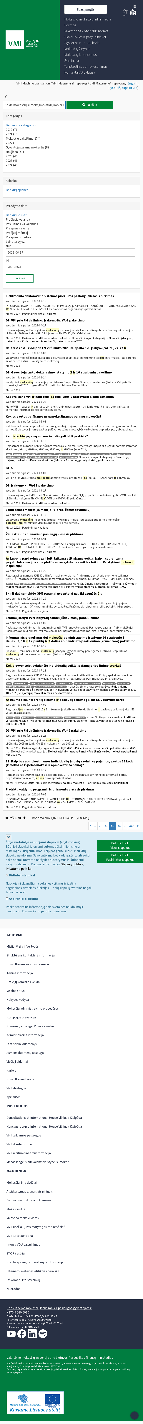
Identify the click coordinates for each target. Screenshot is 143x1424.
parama (17, 454)
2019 (12, 129)
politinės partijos (122, 454)
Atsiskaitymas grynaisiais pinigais (29, 1191)
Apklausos (13, 1097)
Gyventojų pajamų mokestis (28, 147)
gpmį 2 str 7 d (123, 683)
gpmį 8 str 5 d (109, 683)
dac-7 (9, 584)
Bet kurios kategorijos (21, 125)
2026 (17, 338)
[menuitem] (87, 19)
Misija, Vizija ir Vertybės (22, 946)
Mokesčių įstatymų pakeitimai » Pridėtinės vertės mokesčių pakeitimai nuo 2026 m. (69, 340)
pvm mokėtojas (20, 683)
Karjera (11, 1070)
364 (131, 825)
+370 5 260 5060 (18, 1312)
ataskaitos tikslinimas (75, 718)
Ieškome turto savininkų (23, 1280)
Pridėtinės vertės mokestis (53, 338)
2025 (12, 160)
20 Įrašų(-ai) (14, 818)
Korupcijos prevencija (21, 1017)
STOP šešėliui (15, 1253)
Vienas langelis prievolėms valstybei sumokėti (37, 1162)
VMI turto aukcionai (20, 1235)
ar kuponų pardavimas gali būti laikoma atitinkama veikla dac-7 (43, 584)
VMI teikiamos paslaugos (23, 1135)
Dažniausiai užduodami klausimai (29, 1200)
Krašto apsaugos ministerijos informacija (35, 1262)
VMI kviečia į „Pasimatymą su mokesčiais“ (35, 1227)
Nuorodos (13, 1289)
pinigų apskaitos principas (42, 683)
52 (112, 825)
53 (119, 825)
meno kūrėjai (29, 454)
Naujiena (15, 152)
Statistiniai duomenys (21, 1044)
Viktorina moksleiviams (22, 1218)
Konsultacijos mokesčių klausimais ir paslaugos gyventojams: (49, 1308)
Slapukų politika (72, 864)
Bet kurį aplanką (17, 190)
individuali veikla (64, 683)
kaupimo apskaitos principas (87, 683)
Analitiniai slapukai (22, 899)
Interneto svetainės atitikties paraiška (32, 1271)
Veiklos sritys (15, 991)
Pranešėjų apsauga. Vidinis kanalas (30, 1026)
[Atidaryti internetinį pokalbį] (134, 1415)
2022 (12, 143)
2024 (12, 165)
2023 (12, 156)
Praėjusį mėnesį (17, 233)
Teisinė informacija (19, 973)
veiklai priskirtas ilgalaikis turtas (51, 687)
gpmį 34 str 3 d (62, 454)
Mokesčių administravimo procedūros (32, 1008)
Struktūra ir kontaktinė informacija (30, 955)
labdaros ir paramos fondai (99, 454)
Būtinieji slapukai (20, 875)
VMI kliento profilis (19, 1144)
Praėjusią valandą (18, 219)
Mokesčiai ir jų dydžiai (21, 1182)
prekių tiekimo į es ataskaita (49, 718)
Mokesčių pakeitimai (23, 138)
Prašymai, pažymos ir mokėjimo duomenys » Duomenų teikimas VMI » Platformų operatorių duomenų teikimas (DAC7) (71, 585)
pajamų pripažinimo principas (20, 687)
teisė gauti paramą (68, 457)
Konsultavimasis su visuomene (27, 964)
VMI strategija (16, 1088)
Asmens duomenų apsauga (25, 1053)
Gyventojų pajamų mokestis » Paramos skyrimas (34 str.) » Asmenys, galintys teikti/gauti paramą (67, 459)
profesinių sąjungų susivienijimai (42, 457)
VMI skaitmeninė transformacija (28, 1153)
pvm (17, 718)
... (100, 825)
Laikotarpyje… (16, 241)
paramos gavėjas (46, 454)
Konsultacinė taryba (20, 1079)
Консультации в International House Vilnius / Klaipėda (44, 1126)
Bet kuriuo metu (17, 215)
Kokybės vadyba (17, 999)
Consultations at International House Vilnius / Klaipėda (44, 1117)
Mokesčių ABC (16, 1209)
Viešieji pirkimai (47, 314)
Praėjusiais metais (18, 237)
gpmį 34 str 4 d (78, 454)
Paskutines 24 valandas (22, 224)
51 (106, 825)
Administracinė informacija (25, 1035)
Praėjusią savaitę (17, 228)
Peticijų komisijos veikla (23, 982)
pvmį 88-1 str (27, 718)
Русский (114, 88)
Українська (129, 88)
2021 (12, 134)
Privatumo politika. (19, 868)
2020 (17, 528)
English (132, 83)
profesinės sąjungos (16, 457)
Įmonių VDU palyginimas (23, 1244)
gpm (9, 454)
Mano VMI (32, 1327)
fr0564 (9, 718)
